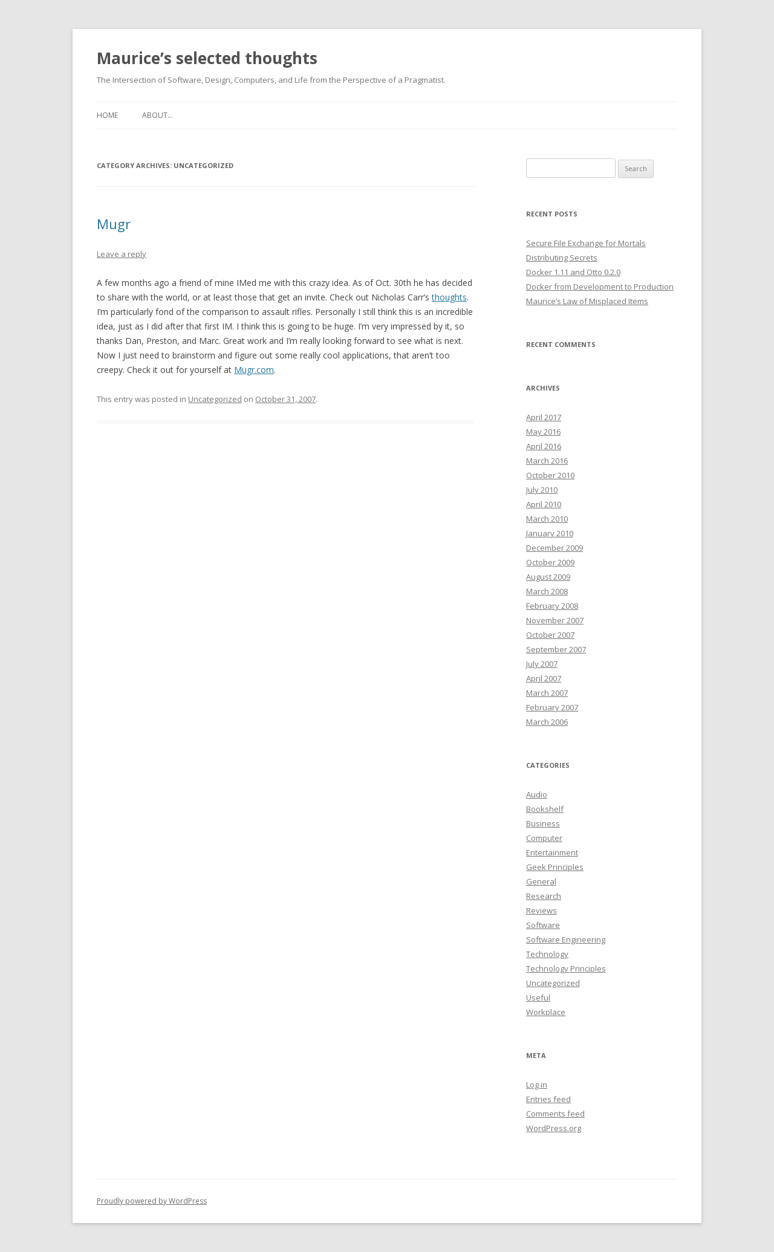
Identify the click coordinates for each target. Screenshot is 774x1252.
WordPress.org (553, 1128)
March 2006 (547, 721)
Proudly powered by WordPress (152, 1201)
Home (107, 115)
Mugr (114, 224)
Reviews (541, 910)
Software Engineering (565, 939)
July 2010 (542, 489)
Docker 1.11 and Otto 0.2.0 (573, 272)
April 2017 (543, 417)
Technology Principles (566, 968)
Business (543, 823)
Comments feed (555, 1113)
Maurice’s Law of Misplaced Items (587, 301)
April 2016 (543, 446)
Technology (547, 954)
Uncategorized (215, 399)
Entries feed (548, 1099)
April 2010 (543, 504)
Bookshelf (545, 808)
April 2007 (543, 678)
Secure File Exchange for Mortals (586, 243)
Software (543, 925)
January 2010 (549, 533)
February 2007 (552, 707)
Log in (536, 1084)
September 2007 (556, 649)
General (541, 881)
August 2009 (548, 576)
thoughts (449, 297)
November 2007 (555, 620)
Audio (536, 794)
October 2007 (550, 634)
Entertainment (552, 852)
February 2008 (552, 605)
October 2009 (550, 562)
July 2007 (542, 663)
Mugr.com (254, 369)
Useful (538, 997)
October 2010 (550, 475)
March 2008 (547, 591)
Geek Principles (555, 866)
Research (543, 895)
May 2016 (543, 431)
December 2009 (554, 547)
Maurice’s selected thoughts (207, 58)
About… (157, 115)
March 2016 (547, 460)
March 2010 (547, 518)
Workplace (545, 1012)
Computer (544, 837)
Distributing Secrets (561, 257)
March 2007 (547, 692)
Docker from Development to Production (600, 286)
